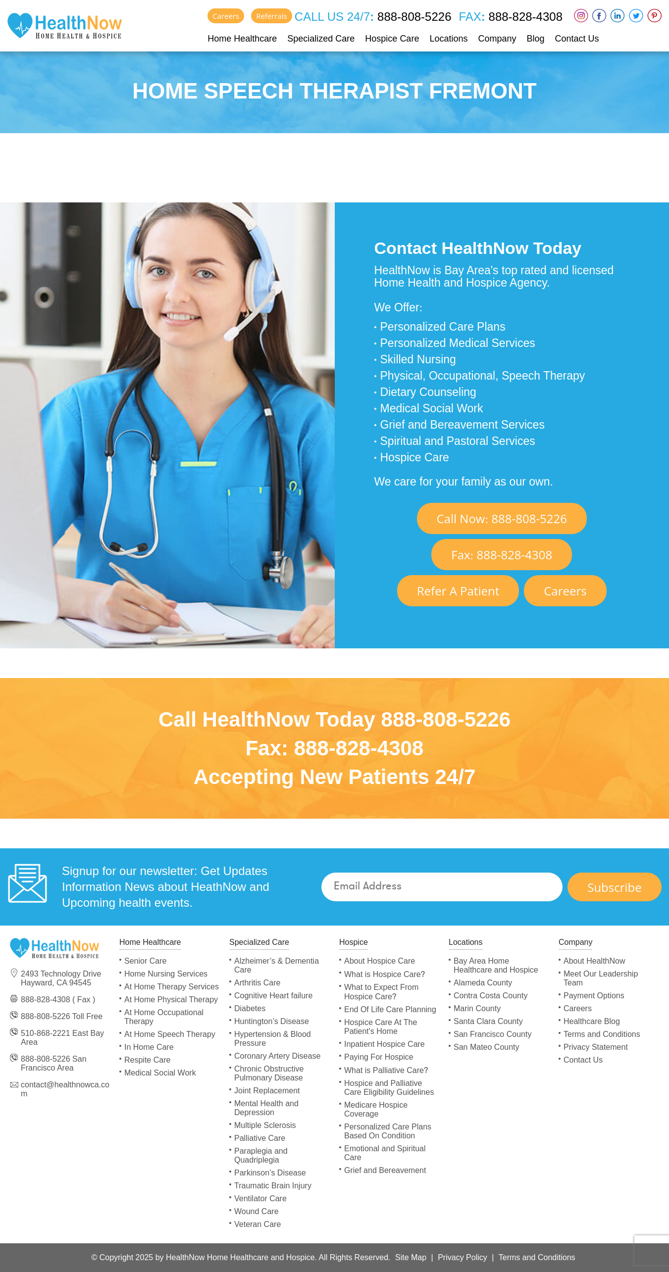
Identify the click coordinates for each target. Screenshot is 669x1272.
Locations (448, 39)
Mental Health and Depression (266, 1108)
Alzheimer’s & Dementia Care (276, 965)
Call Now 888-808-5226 (502, 518)
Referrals (271, 16)
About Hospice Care (379, 961)
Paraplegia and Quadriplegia (261, 1155)
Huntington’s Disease (271, 1021)
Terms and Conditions (602, 1034)
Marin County (477, 1008)
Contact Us (577, 39)
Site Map (410, 1257)
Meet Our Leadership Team (601, 978)
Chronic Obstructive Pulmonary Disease (269, 1073)
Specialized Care (321, 39)
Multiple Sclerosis (265, 1125)
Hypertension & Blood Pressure (272, 1038)
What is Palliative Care (386, 1070)
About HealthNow (594, 961)
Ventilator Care (260, 1198)
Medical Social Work (160, 1073)
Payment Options (594, 995)
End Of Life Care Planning (390, 1009)
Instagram (581, 15)
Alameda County (483, 982)
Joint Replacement (267, 1090)
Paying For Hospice (378, 1057)
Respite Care (147, 1060)
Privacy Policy (462, 1257)
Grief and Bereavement (385, 1170)
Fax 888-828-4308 (501, 554)
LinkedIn (618, 15)
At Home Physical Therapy (171, 999)
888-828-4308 (524, 16)
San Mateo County (486, 1047)
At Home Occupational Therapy (164, 1017)
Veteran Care (257, 1224)
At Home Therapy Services (171, 986)
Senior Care (145, 961)
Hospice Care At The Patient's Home (380, 1026)
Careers (225, 16)
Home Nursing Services (165, 974)
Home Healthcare (242, 39)
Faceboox (599, 15)
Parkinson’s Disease (270, 1173)
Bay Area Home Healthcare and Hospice (496, 965)
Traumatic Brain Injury (272, 1185)
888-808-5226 (412, 16)
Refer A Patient (458, 591)
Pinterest (654, 15)
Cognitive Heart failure (273, 995)
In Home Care (149, 1047)
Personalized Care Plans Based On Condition (387, 1131)
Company (497, 39)
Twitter (636, 15)
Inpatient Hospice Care (384, 1044)
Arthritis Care (257, 982)
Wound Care (256, 1211)
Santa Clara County (488, 1021)
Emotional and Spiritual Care (385, 1153)
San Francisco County (492, 1034)
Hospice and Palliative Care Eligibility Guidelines (389, 1087)
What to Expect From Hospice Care (381, 992)
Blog (536, 39)
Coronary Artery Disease (277, 1056)
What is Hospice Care (384, 974)
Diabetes (249, 1008)
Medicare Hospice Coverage (376, 1109)
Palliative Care (259, 1138)
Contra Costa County (490, 995)
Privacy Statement (596, 1047)
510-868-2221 (45, 1033)
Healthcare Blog (592, 1021)
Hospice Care (392, 39)
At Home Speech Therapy (169, 1034)
